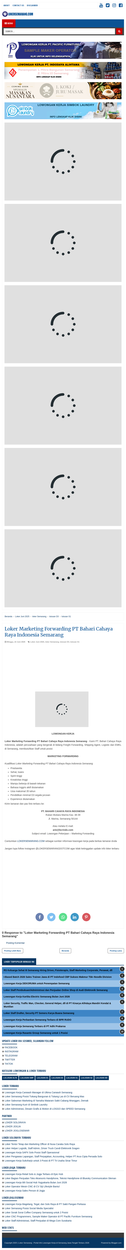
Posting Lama (116, 951)
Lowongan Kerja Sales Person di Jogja (25, 1190)
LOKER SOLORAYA (15, 1122)
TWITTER (10, 1059)
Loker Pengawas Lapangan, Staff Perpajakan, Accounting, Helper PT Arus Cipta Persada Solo (53, 1156)
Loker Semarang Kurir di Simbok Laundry (26, 1104)
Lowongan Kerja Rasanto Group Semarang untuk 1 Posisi (36, 1033)
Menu (8, 23)
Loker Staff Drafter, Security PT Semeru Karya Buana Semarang (39, 1013)
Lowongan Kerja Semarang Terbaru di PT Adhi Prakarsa (35, 1026)
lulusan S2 (86, 1078)
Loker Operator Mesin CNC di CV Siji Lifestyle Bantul (32, 1186)
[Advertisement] (63, 668)
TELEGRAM (11, 1055)
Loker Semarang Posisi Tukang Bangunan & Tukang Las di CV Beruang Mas (44, 1096)
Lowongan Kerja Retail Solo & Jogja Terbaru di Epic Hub (34, 1174)
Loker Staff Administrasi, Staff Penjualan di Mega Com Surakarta (38, 1220)
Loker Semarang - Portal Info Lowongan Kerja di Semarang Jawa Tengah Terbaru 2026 (53, 1243)
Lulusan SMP (27, 1078)
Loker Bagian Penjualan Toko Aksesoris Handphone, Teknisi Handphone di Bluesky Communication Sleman (60, 1178)
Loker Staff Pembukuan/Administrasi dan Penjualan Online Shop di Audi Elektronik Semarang (56, 990)
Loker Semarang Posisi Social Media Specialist (29, 1208)
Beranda (65, 951)
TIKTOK (9, 1063)
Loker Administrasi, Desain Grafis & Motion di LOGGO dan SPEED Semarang (45, 1108)
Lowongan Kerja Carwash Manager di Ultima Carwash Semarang (38, 1092)
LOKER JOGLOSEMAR (17, 1130)
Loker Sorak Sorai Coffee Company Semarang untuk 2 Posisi (36, 1212)
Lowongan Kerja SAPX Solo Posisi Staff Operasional (32, 1152)
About (7, 5)
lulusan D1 (42, 1078)
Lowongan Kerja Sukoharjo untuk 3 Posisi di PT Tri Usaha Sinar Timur (41, 1160)
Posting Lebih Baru (12, 951)
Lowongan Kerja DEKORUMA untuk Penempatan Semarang (37, 983)
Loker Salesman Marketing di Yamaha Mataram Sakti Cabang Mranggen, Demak (46, 1100)
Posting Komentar (15, 943)
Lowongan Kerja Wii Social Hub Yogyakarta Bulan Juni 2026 (36, 1182)
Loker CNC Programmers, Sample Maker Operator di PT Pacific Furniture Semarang (48, 1216)
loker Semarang (52, 642)
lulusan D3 (64, 642)
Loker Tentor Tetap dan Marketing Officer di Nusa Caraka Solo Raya (40, 1144)
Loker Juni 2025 (37, 642)
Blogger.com (116, 1243)
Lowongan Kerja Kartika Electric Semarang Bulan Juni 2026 (37, 996)
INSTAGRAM (11, 1051)
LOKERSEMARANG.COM (30, 841)
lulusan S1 (75, 642)
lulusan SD (102, 1078)
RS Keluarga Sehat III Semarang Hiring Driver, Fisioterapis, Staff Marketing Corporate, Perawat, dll (58, 970)
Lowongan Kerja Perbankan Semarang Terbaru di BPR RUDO (37, 1019)
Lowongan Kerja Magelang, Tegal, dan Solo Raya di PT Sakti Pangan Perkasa (45, 1204)
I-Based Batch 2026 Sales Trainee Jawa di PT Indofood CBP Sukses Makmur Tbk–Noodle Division (58, 977)
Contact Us (18, 5)
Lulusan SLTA (10, 1078)
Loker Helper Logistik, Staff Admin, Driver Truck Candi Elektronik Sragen (42, 1148)
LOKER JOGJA (13, 1126)
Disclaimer (32, 5)
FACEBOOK (11, 1047)
